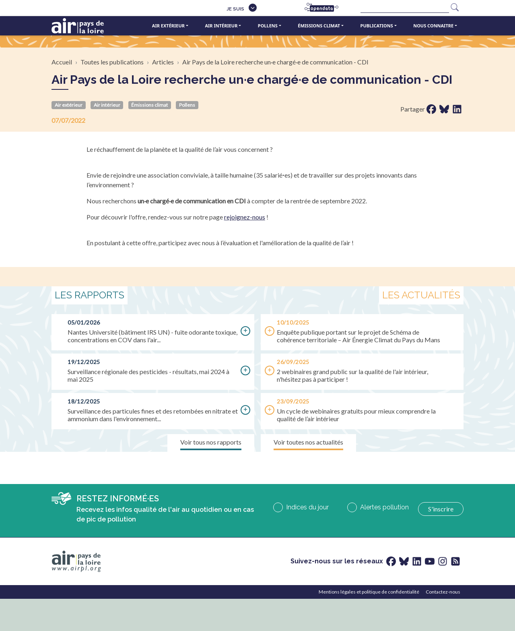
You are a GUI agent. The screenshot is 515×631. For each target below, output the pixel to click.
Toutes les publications (112, 62)
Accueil (62, 62)
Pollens (268, 26)
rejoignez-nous (244, 217)
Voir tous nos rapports (210, 442)
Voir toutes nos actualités (308, 442)
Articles (163, 62)
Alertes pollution (384, 507)
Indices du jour (307, 507)
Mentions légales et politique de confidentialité (369, 592)
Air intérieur (221, 26)
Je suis (235, 9)
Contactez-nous (443, 592)
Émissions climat (319, 26)
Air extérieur (168, 26)
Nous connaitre (433, 26)
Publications (376, 26)
